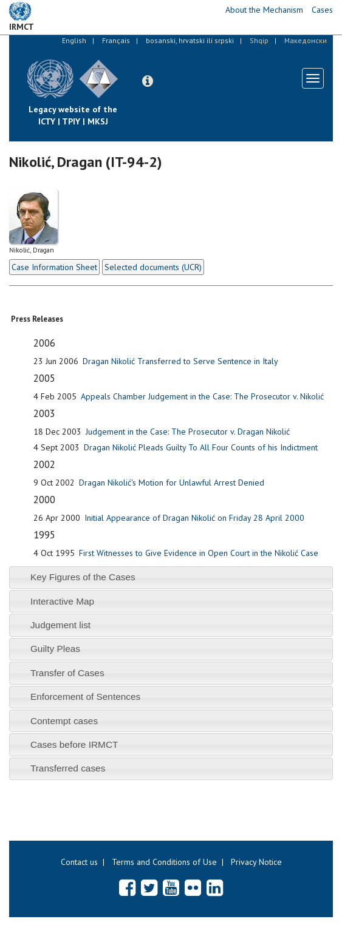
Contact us (79, 861)
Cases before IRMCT (74, 744)
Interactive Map (62, 601)
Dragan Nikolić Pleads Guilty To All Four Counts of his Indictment (201, 447)
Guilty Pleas (55, 648)
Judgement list (60, 625)
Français (116, 40)
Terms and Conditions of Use (164, 861)
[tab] (171, 577)
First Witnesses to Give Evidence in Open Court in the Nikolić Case (198, 552)
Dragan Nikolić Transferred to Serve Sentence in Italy (180, 361)
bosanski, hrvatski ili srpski (190, 40)
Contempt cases (64, 721)
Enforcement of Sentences (85, 696)
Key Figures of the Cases (82, 577)
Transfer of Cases (67, 673)
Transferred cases (67, 768)
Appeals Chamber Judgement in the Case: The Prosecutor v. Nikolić (202, 396)
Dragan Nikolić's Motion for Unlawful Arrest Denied (171, 482)
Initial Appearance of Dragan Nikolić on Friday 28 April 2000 (194, 517)
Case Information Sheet (54, 267)
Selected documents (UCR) (153, 267)
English (74, 40)
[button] (148, 81)
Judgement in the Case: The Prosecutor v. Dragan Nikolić (188, 431)
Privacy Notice (256, 861)
